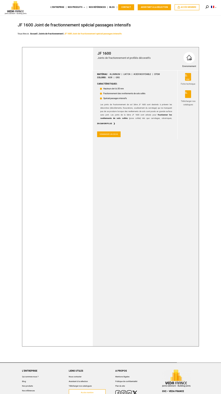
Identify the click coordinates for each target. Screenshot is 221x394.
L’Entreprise (57, 7)
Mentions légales (122, 376)
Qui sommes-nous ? (30, 376)
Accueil (33, 33)
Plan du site (120, 386)
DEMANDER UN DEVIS (109, 134)
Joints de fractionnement (50, 33)
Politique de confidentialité (126, 381)
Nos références (97, 7)
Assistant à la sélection (154, 7)
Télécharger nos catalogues (80, 386)
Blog (112, 7)
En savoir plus (104, 123)
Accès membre (187, 7)
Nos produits (75, 7)
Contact (126, 7)
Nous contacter (75, 376)
